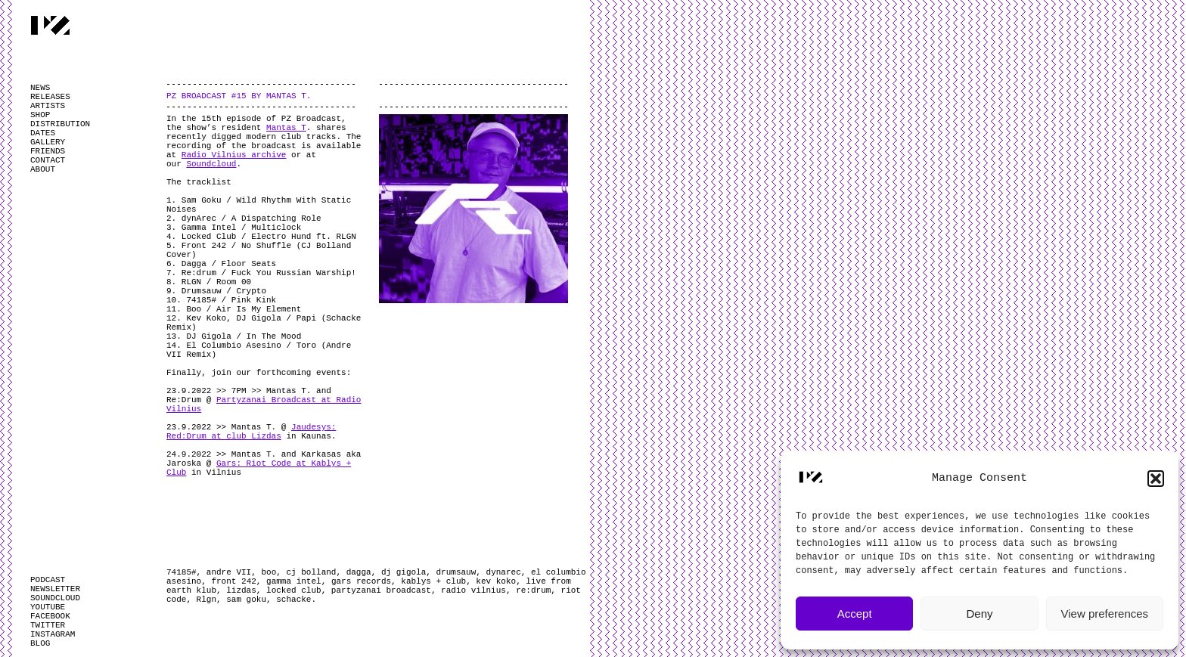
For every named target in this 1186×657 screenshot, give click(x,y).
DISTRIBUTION (60, 124)
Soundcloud (211, 164)
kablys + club (433, 581)
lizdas (241, 590)
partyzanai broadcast (381, 590)
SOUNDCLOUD (55, 598)
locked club (293, 590)
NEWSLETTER (55, 588)
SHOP (40, 114)
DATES (42, 133)
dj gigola (403, 572)
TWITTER (47, 625)
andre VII (228, 572)
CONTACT (47, 160)
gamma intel (293, 581)
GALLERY (47, 142)
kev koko (496, 581)
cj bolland (311, 572)
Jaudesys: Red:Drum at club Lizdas (251, 432)
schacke (293, 599)
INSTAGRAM (52, 634)
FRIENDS (47, 151)
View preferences (1105, 613)
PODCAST (47, 579)
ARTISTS (47, 105)
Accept (854, 613)
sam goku (246, 599)
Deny (979, 613)
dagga (358, 572)
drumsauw (456, 572)
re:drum (533, 590)
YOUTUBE (47, 607)
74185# (181, 572)
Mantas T (286, 127)
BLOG (40, 643)
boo (268, 572)
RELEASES (50, 96)
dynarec (503, 572)
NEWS (40, 87)
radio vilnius (473, 590)
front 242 (233, 581)
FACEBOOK (50, 616)
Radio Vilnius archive (234, 155)
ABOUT (42, 169)
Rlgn (206, 599)
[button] (1155, 478)
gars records (361, 581)
